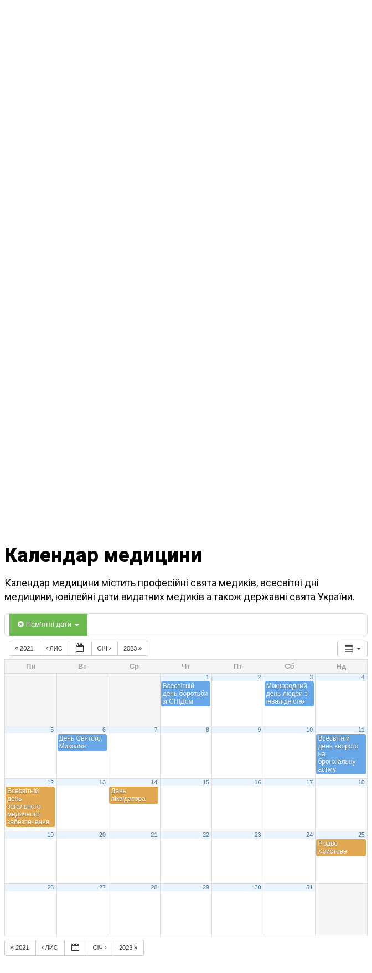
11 (361, 729)
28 (154, 887)
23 (258, 834)
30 (258, 887)
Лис (55, 648)
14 (154, 782)
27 (102, 887)
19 (50, 834)
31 (309, 887)
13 (102, 782)
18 (361, 782)
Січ (105, 648)
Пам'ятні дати (48, 624)
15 (206, 782)
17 (309, 782)
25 (361, 834)
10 (309, 729)
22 (206, 834)
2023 (133, 648)
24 (309, 834)
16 (258, 782)
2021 (25, 648)
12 (50, 782)
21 (154, 834)
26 (50, 887)
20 (102, 834)
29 (206, 887)
